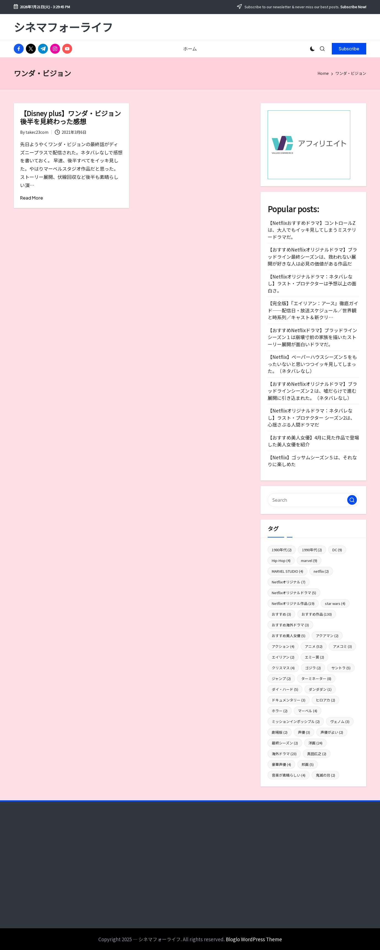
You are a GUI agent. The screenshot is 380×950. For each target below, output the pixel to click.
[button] (349, 48)
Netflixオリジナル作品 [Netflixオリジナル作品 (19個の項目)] (293, 603)
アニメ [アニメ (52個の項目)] (313, 646)
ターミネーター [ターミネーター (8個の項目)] (316, 678)
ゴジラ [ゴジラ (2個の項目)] (313, 667)
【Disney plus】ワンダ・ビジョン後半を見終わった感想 (70, 117)
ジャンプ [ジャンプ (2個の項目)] (281, 678)
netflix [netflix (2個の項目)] (321, 571)
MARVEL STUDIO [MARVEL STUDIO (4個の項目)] (287, 571)
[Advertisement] (70, 870)
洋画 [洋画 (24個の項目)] (315, 743)
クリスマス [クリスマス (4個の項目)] (283, 667)
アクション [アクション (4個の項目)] (283, 646)
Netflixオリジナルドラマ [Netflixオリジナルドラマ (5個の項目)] (294, 592)
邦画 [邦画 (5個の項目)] (308, 764)
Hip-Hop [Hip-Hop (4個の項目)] (281, 560)
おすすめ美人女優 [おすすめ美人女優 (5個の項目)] (288, 635)
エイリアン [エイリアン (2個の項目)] (283, 657)
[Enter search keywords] (313, 500)
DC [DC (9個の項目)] (337, 549)
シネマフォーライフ (63, 27)
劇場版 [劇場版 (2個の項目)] (279, 732)
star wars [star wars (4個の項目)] (335, 603)
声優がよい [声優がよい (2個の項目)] (332, 732)
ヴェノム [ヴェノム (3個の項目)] (339, 721)
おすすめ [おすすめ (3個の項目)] (281, 614)
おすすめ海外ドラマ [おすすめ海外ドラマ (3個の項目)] (290, 624)
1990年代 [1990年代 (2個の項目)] (312, 549)
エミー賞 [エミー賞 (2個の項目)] (314, 657)
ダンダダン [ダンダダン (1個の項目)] (320, 689)
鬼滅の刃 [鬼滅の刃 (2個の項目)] (325, 775)
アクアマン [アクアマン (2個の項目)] (327, 635)
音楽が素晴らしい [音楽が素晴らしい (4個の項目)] (288, 775)
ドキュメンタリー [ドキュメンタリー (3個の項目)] (288, 700)
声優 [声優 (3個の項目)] (304, 732)
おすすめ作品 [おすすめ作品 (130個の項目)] (317, 614)
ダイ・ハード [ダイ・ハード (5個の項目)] (285, 689)
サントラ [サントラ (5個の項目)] (341, 667)
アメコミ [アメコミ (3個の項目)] (342, 646)
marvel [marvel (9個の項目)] (309, 560)
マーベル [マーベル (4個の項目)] (307, 710)
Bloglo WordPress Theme (254, 939)
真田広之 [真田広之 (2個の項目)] (316, 753)
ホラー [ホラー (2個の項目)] (279, 710)
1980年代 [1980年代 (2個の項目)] (282, 549)
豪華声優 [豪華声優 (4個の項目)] (281, 764)
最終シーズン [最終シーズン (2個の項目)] (285, 743)
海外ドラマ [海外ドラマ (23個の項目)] (284, 753)
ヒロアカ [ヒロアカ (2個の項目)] (325, 700)
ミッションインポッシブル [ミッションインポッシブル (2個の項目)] (296, 721)
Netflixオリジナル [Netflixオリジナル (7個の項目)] (288, 582)
